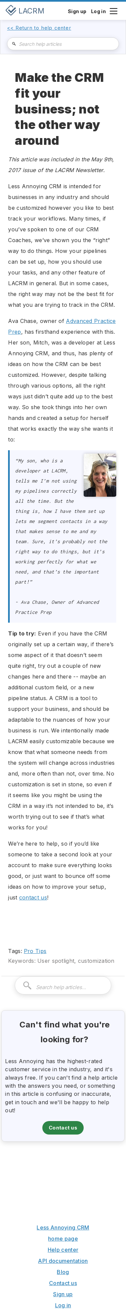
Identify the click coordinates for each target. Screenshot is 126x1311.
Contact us (63, 1127)
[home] (25, 11)
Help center (63, 1249)
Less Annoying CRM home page (63, 1233)
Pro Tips (35, 951)
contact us (33, 897)
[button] (113, 10)
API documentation (63, 1260)
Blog (63, 1272)
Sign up (63, 1294)
